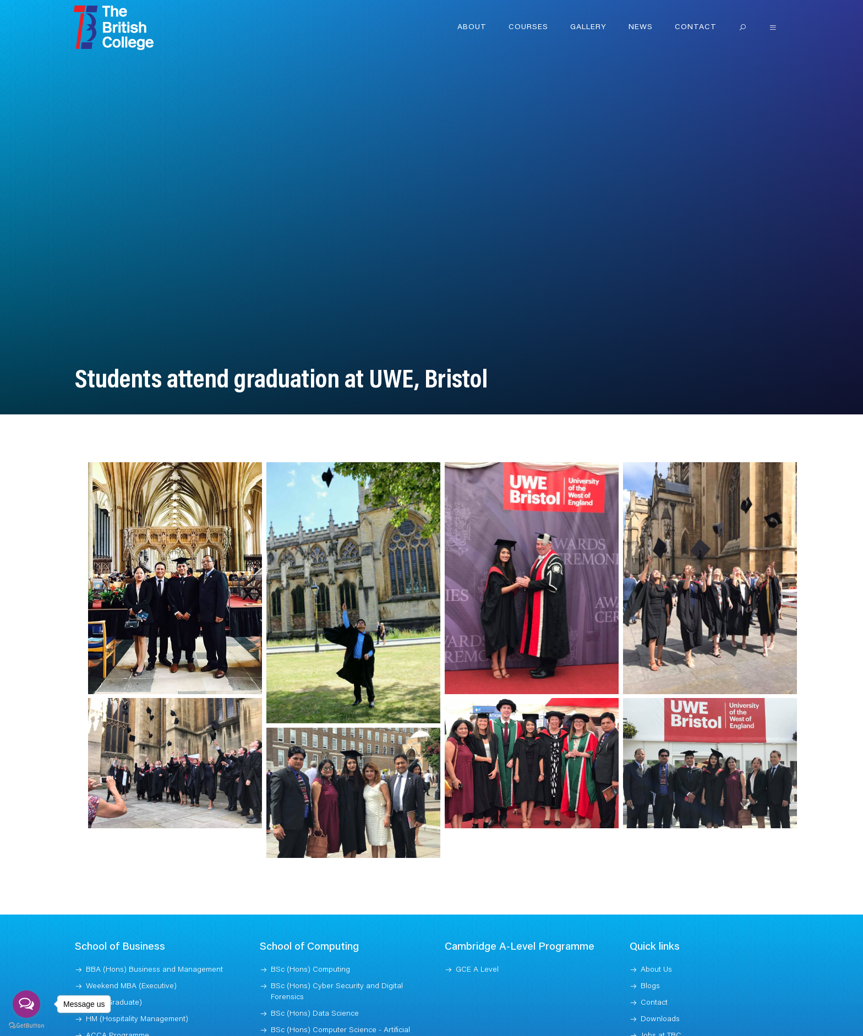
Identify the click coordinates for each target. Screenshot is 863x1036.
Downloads (660, 1005)
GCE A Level (477, 956)
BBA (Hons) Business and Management (154, 956)
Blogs (650, 972)
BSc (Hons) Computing (310, 956)
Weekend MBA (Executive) (131, 972)
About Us (656, 956)
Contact (696, 27)
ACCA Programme (117, 1022)
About (472, 27)
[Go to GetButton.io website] (26, 1025)
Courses (528, 27)
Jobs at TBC (661, 1022)
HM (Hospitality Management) (137, 1005)
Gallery (588, 27)
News (641, 27)
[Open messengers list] (26, 1004)
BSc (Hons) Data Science (315, 1000)
